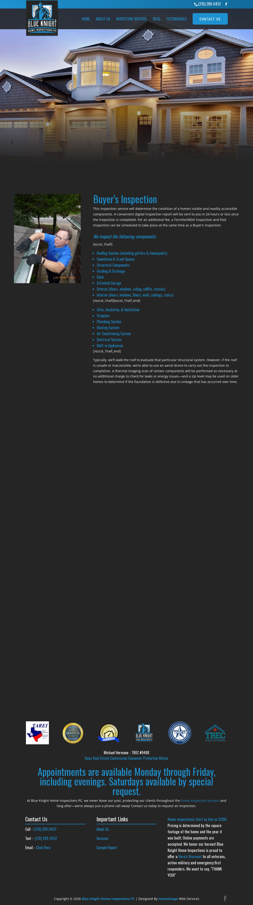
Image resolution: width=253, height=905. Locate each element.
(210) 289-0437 (209, 4)
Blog (156, 18)
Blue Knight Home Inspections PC (108, 898)
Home (86, 18)
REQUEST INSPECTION (41, 161)
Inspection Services (131, 18)
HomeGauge (168, 898)
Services (102, 838)
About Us (103, 18)
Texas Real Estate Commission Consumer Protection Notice (126, 758)
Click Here (43, 847)
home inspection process (200, 800)
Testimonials (176, 18)
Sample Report (106, 847)
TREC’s (30, 146)
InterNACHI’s (67, 140)
